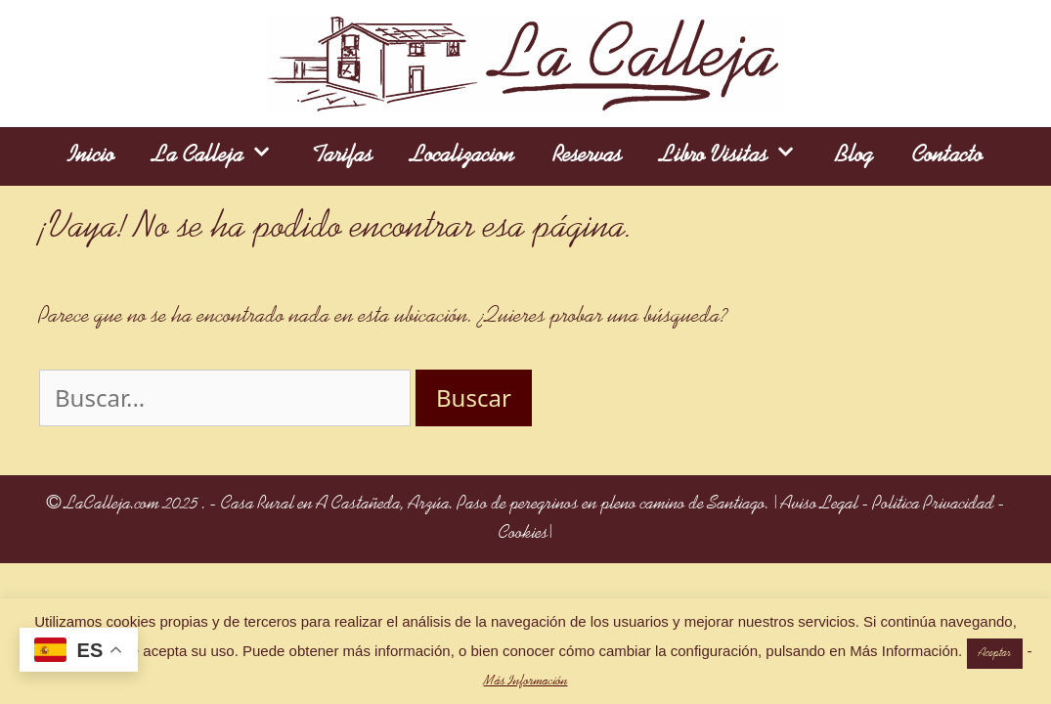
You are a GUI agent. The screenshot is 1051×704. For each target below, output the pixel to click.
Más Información (526, 681)
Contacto (947, 156)
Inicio (91, 156)
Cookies (523, 534)
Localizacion (463, 156)
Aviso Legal (819, 504)
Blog (854, 156)
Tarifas (342, 156)
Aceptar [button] (995, 653)
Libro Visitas (738, 156)
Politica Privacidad (933, 504)
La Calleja (222, 156)
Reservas (587, 156)
